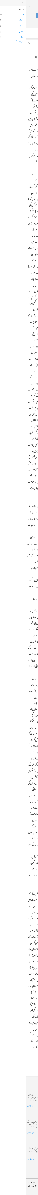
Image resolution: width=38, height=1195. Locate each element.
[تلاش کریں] (3, 5)
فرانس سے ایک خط (29, 1139)
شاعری (13, 15)
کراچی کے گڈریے (29, 1086)
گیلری (16, 21)
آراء (22, 21)
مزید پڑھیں (5, 1105)
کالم (19, 15)
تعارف (25, 15)
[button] (3, 42)
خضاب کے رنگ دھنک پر (27, 1112)
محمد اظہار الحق (19, 9)
